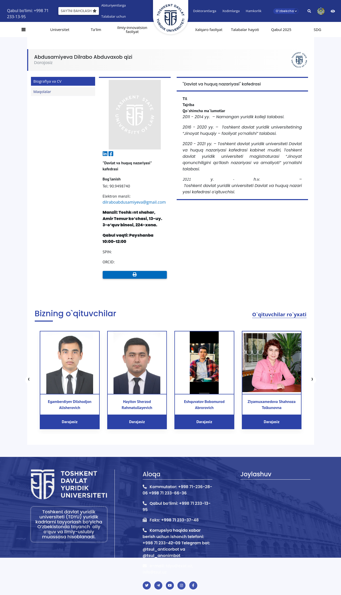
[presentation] (29, 380)
